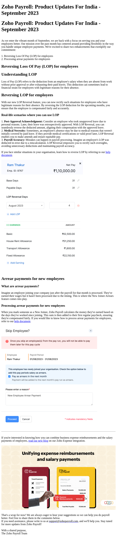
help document (22, 321)
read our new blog (38, 440)
